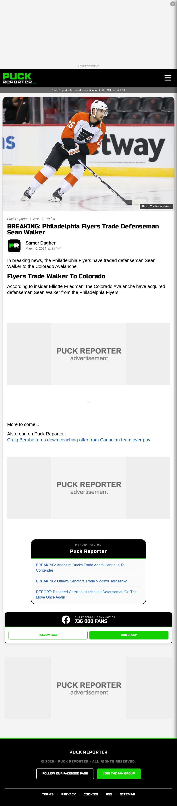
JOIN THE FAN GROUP (119, 774)
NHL (36, 219)
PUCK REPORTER (88, 752)
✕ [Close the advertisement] (172, 4)
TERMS (47, 794)
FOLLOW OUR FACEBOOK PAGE (65, 774)
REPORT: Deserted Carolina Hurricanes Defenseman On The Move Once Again (86, 594)
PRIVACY (68, 794)
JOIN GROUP (129, 634)
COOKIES (91, 794)
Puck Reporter (17, 219)
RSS (109, 794)
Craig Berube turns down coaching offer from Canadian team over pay (78, 439)
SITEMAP (127, 794)
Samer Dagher (41, 242)
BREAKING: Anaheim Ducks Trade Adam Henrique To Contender (80, 567)
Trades (50, 219)
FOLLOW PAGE (48, 634)
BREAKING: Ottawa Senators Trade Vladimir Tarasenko (81, 581)
